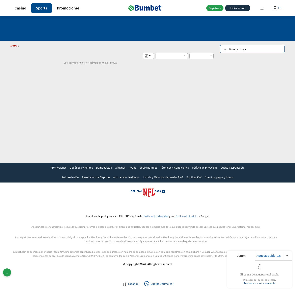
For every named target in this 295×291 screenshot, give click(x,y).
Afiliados (120, 167)
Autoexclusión (70, 177)
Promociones (68, 7)
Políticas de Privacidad (156, 216)
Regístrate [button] (215, 8)
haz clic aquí (253, 226)
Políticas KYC (194, 177)
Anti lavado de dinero (126, 177)
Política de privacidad (205, 167)
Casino (20, 7)
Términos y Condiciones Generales (109, 237)
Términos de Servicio (186, 216)
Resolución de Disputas (96, 177)
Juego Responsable (232, 167)
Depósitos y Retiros (81, 167)
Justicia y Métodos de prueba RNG (162, 177)
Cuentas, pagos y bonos (219, 177)
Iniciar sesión (237, 8)
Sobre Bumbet (148, 167)
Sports (41, 7)
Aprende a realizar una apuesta (259, 283)
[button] (20, 8)
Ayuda (132, 167)
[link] (58, 168)
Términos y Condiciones (174, 167)
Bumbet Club (104, 167)
